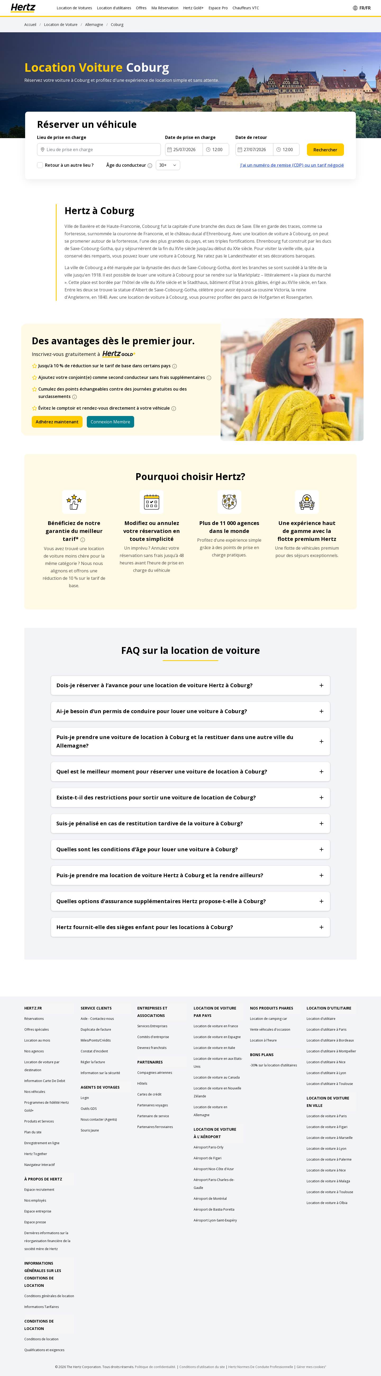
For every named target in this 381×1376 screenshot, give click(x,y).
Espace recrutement (39, 1189)
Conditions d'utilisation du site (202, 1367)
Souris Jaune (90, 1130)
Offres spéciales (36, 1029)
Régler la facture (93, 1062)
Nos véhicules (34, 1091)
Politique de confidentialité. (155, 1367)
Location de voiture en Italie (214, 1047)
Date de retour (252, 137)
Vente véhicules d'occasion (270, 1029)
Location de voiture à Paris (327, 1116)
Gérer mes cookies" (311, 1367)
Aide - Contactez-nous (97, 1018)
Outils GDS (89, 1108)
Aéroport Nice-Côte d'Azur (214, 1169)
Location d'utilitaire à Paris (326, 1029)
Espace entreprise (37, 1211)
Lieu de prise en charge (61, 137)
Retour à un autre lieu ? (69, 165)
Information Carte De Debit (44, 1081)
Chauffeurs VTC (246, 7)
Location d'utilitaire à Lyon (326, 1073)
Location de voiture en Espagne (217, 1037)
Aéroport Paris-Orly (208, 1147)
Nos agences (34, 1051)
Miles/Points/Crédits (96, 1040)
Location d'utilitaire (321, 1018)
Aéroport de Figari (207, 1158)
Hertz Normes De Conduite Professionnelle (261, 1367)
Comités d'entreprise (153, 1037)
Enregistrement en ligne (42, 1143)
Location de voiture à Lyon (326, 1148)
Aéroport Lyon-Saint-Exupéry (215, 1220)
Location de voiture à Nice (326, 1170)
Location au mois (37, 1040)
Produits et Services (39, 1121)
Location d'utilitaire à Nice (326, 1062)
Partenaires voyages (152, 1105)
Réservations (34, 1018)
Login (85, 1098)
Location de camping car (268, 1018)
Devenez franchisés (151, 1047)
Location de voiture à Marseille (330, 1137)
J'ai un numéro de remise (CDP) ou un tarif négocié (292, 165)
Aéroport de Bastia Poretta (214, 1209)
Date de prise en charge (191, 137)
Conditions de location (41, 1339)
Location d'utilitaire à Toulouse (330, 1083)
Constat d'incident (94, 1051)
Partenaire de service (153, 1116)
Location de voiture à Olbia (327, 1203)
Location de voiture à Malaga (328, 1181)
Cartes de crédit (149, 1094)
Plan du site (33, 1132)
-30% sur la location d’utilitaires (273, 1065)
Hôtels (142, 1083)
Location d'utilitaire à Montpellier (331, 1051)
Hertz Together (35, 1154)
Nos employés (35, 1200)
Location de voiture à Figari (327, 1127)
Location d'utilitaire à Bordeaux (330, 1040)
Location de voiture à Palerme (329, 1159)
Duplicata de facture (96, 1029)
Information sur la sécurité (100, 1073)
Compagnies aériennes (154, 1072)
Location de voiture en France (216, 1026)
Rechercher (325, 150)
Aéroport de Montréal (210, 1198)
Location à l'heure (263, 1040)
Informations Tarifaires (41, 1307)
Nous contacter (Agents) (99, 1119)
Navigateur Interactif (39, 1164)
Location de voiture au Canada (217, 1077)
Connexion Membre (110, 422)
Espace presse (35, 1222)
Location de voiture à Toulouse (330, 1192)
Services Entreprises (152, 1026)
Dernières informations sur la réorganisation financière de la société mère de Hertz (47, 1241)
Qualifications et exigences (44, 1350)
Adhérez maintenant (57, 422)
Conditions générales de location (49, 1296)
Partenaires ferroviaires (155, 1127)
